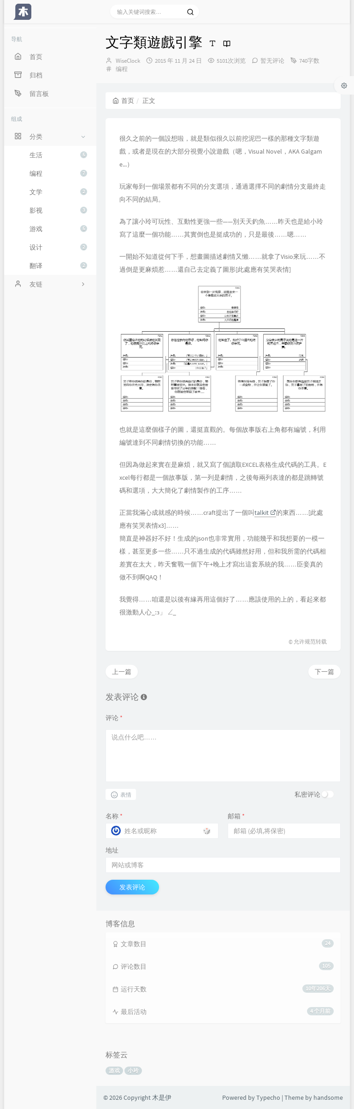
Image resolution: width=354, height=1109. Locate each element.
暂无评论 (272, 61)
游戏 (58, 229)
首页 (123, 100)
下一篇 (324, 672)
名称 (114, 816)
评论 (114, 718)
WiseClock (128, 61)
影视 (58, 210)
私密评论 (307, 794)
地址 (112, 850)
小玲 (133, 1070)
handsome (328, 1097)
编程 (58, 173)
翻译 (58, 266)
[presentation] (164, 612)
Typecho (268, 1097)
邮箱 (236, 816)
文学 (58, 192)
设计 (58, 247)
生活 (58, 155)
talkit (265, 512)
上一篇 (121, 672)
